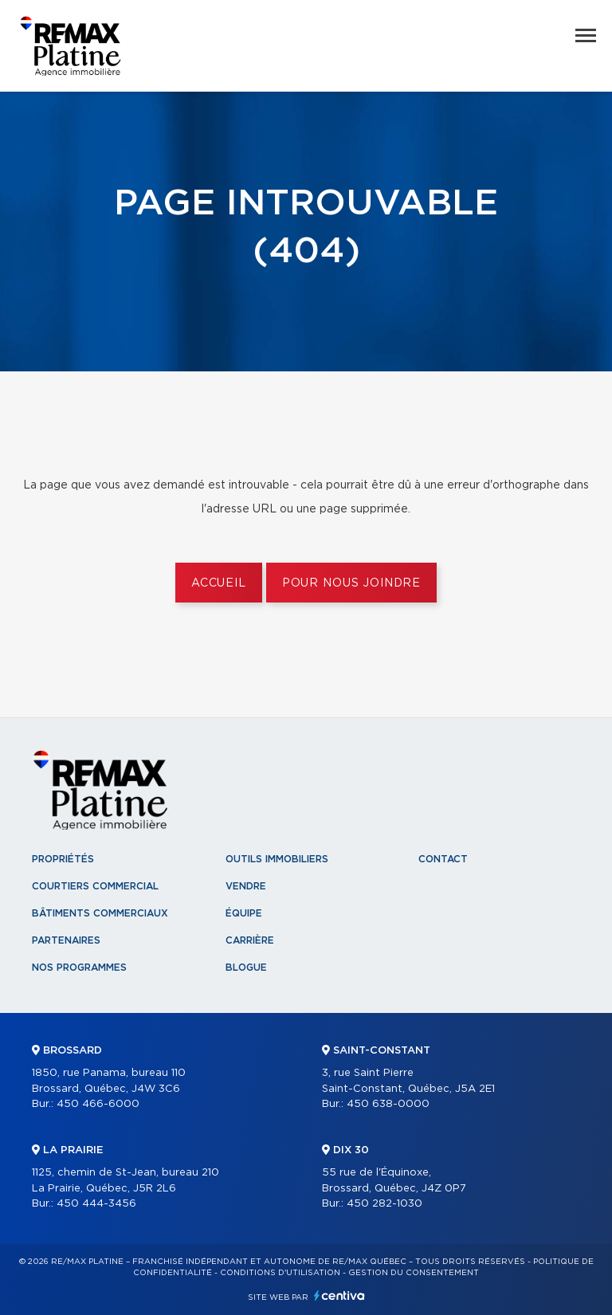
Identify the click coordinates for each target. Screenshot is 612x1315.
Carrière (250, 940)
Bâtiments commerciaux (100, 913)
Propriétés (63, 859)
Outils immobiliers (277, 859)
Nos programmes (79, 967)
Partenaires (66, 940)
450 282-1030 (384, 1204)
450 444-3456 (96, 1204)
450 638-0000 (388, 1104)
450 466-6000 (98, 1104)
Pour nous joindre (351, 583)
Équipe (244, 913)
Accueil (218, 583)
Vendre (246, 886)
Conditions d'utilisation (280, 1273)
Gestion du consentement (413, 1273)
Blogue (246, 967)
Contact (443, 859)
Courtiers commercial (95, 886)
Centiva (339, 1295)
